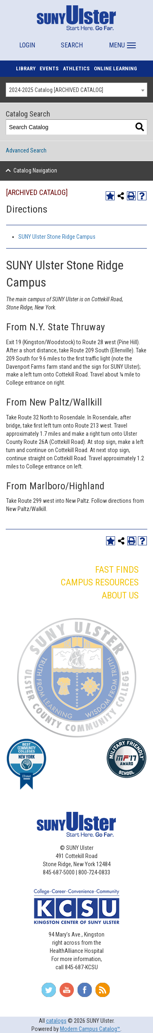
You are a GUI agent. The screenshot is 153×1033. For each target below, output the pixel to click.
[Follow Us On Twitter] (48, 992)
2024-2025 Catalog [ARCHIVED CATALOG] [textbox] (56, 90)
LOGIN (27, 45)
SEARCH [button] (72, 45)
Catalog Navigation (35, 170)
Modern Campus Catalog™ (90, 1029)
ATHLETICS (76, 68)
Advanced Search (26, 150)
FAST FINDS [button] (117, 570)
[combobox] (76, 90)
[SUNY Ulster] (76, 17)
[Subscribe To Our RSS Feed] (102, 992)
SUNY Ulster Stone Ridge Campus (56, 236)
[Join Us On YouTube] (66, 992)
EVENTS (49, 68)
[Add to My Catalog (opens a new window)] (110, 195)
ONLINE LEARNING (115, 68)
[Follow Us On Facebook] (84, 992)
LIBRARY (25, 68)
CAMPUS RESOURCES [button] (100, 582)
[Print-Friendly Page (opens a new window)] (131, 195)
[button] (121, 41)
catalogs (56, 1020)
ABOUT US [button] (120, 595)
